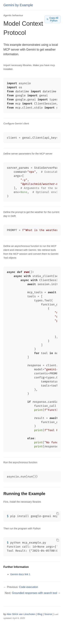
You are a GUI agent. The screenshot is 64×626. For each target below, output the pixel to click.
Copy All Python (52, 19)
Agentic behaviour (13, 15)
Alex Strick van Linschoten (20, 614)
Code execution (28, 587)
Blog (39, 614)
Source (48, 614)
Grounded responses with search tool (34, 593)
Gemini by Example (18, 5)
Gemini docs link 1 (20, 574)
